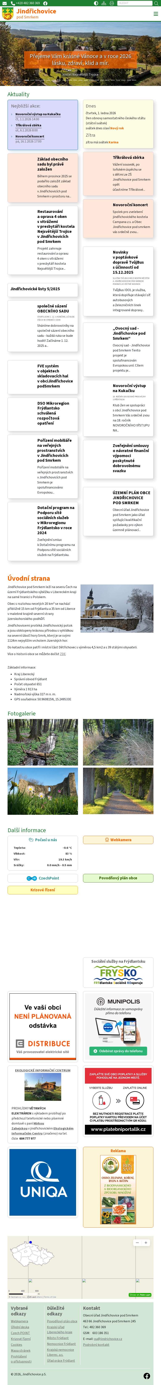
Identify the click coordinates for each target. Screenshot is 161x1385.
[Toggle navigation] (156, 14)
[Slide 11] (86, 80)
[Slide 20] (134, 80)
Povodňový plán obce (118, 878)
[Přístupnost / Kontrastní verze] (96, 3)
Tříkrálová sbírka (128, 158)
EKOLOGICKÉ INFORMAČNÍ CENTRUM (42, 1070)
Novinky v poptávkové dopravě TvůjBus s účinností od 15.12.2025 (128, 262)
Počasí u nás (43, 852)
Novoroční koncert (130, 205)
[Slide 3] (43, 80)
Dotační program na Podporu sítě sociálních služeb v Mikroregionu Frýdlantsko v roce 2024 (55, 520)
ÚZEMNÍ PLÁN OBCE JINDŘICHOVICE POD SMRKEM (131, 498)
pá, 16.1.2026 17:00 (30, 139)
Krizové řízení (43, 890)
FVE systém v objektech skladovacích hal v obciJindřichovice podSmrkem (55, 376)
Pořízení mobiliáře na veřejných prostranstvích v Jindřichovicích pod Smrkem (54, 451)
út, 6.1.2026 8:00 (28, 128)
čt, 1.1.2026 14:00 (38, 117)
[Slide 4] (48, 80)
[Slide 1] (32, 80)
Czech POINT (20, 1333)
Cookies (16, 1344)
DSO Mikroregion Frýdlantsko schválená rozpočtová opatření (53, 413)
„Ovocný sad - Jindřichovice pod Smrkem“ (129, 333)
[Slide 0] (27, 80)
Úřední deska (20, 1327)
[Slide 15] (107, 80)
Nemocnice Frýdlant (61, 1344)
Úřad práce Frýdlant (61, 1360)
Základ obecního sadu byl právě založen (52, 164)
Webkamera (118, 840)
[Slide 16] (113, 80)
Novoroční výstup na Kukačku (129, 388)
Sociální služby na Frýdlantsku (118, 972)
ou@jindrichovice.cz (108, 1339)
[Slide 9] (75, 80)
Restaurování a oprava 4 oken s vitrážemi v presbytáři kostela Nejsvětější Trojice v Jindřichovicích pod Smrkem (56, 227)
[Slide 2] (37, 80)
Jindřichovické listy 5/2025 (35, 289)
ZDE (63, 654)
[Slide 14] (102, 80)
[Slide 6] (59, 80)
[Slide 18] (123, 80)
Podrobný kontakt (96, 1344)
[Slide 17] (118, 80)
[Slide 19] (129, 80)
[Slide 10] (80, 80)
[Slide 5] (54, 80)
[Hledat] (135, 3)
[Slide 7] (64, 80)
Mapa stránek (20, 1350)
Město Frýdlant (58, 1338)
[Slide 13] (97, 80)
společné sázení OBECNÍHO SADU (53, 308)
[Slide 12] (91, 80)
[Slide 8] (70, 80)
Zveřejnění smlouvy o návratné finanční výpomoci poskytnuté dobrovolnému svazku (131, 458)
